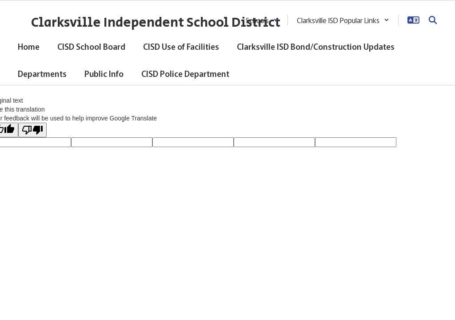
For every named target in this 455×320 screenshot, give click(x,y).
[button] (262, 20)
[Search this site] (432, 20)
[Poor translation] (32, 130)
